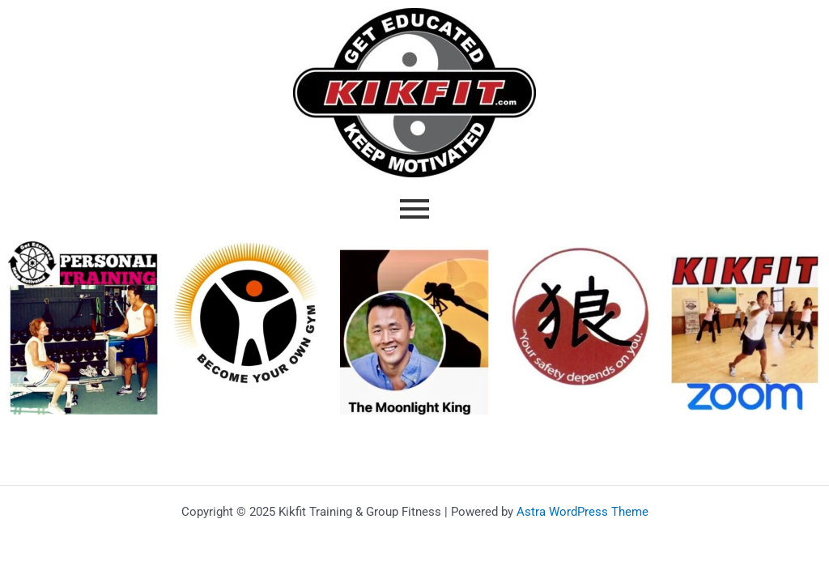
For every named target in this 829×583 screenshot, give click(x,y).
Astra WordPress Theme (582, 511)
